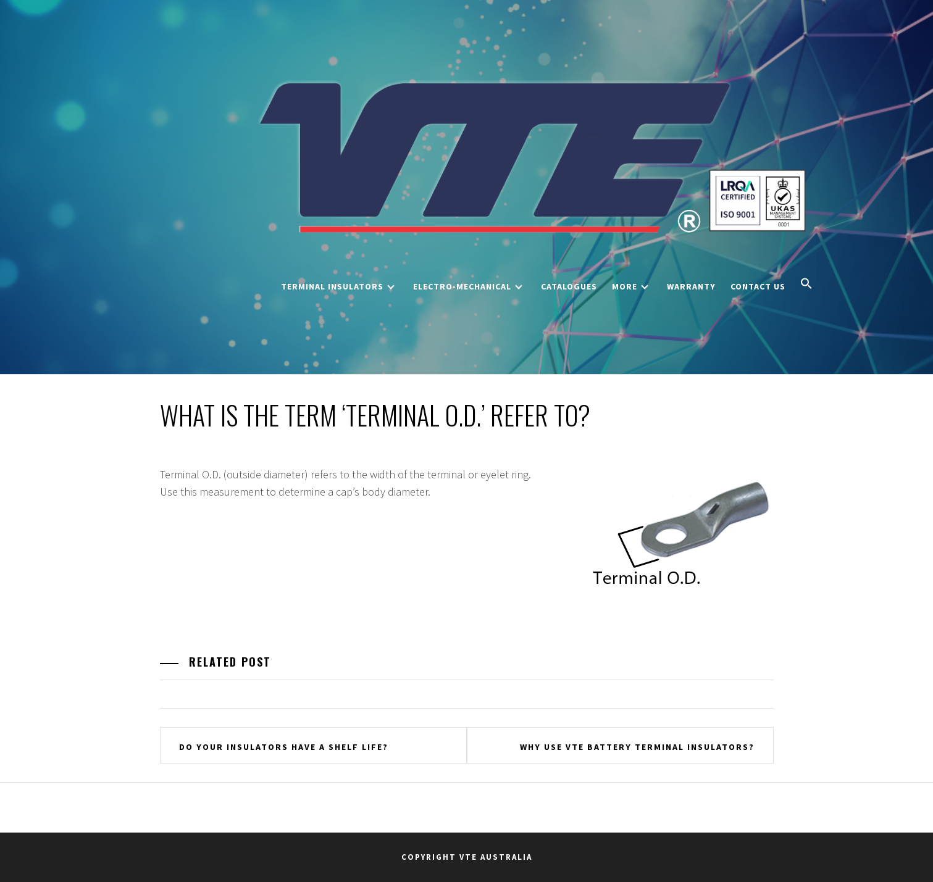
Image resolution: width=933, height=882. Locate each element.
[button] (806, 284)
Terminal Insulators (338, 286)
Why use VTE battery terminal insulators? (637, 746)
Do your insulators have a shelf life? (283, 746)
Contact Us (757, 286)
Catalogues (569, 286)
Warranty (691, 286)
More (630, 286)
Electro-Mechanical (467, 286)
